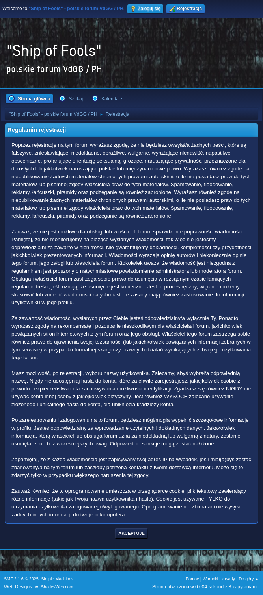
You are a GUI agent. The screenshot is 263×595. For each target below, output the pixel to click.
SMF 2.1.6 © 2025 (21, 579)
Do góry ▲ (249, 579)
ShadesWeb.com (57, 586)
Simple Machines (57, 579)
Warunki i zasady (219, 579)
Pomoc (192, 579)
